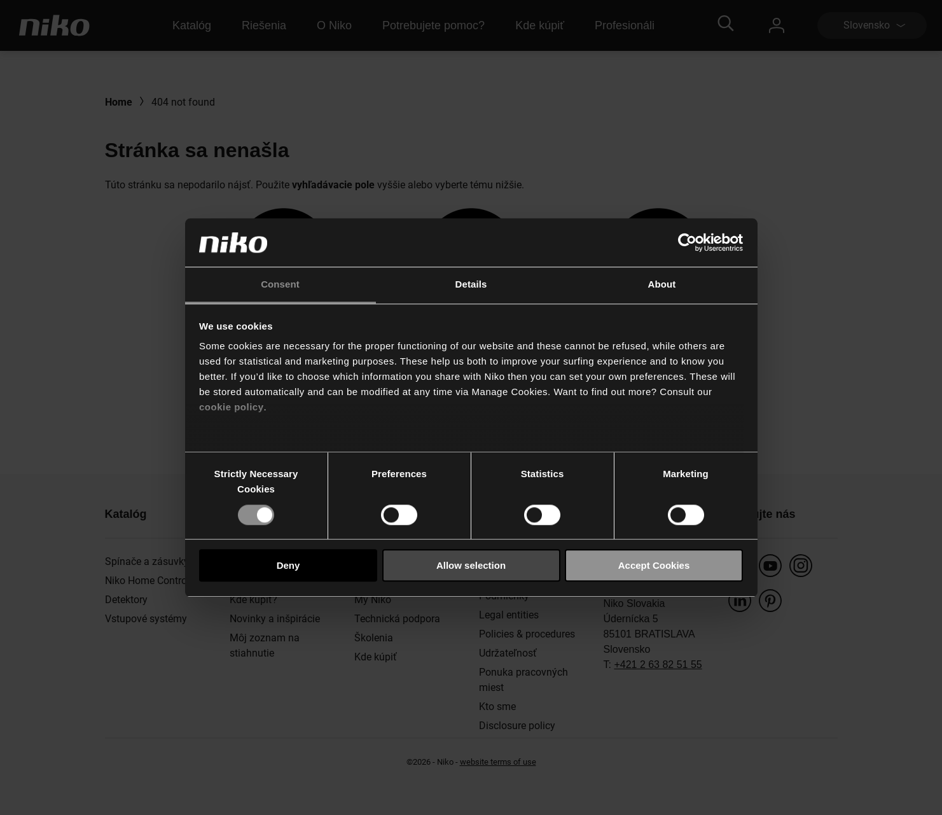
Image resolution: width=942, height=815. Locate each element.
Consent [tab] (280, 284)
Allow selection (471, 565)
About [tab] (662, 284)
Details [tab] (471, 284)
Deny (288, 565)
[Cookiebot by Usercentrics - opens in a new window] (687, 242)
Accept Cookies (654, 565)
